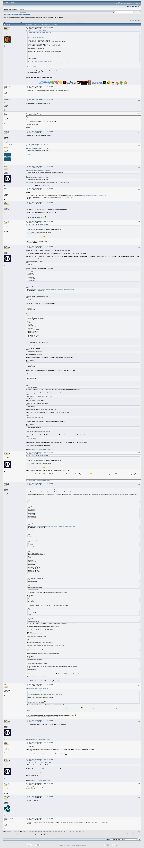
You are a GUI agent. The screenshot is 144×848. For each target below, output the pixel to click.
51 (77, 22)
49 (74, 22)
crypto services (97, 82)
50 (76, 22)
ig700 (5, 113)
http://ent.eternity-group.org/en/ (34, 214)
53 (80, 22)
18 (28, 22)
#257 (139, 760)
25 (39, 22)
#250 (139, 221)
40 (61, 22)
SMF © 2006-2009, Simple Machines (78, 845)
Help (11, 14)
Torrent (23, 12)
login (17, 9)
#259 (139, 797)
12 (19, 22)
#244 (139, 113)
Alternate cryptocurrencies (18, 17)
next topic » (138, 20)
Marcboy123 (7, 86)
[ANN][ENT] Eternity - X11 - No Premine (52, 17)
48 (73, 22)
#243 (139, 100)
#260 (139, 819)
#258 (139, 783)
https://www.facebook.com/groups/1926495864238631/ (92, 195)
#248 (139, 189)
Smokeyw (6, 131)
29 (45, 22)
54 (82, 22)
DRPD (5, 202)
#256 (139, 743)
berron (5, 166)
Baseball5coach (8, 818)
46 (70, 22)
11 (17, 22)
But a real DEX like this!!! (45, 185)
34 (52, 22)
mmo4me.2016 (8, 144)
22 (34, 22)
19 (30, 22)
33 (51, 22)
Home (7, 14)
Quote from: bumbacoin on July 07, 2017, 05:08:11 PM (39, 32)
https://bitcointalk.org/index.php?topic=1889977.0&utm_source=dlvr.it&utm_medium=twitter (50, 772)
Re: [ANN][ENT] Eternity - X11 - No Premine (41, 27)
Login (19, 14)
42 (64, 22)
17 (27, 22)
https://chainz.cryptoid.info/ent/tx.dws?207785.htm (39, 59)
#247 (139, 167)
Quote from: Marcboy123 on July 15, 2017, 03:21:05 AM (38, 170)
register (21, 9)
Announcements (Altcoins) (33, 17)
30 (46, 22)
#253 (139, 484)
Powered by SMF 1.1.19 (63, 845)
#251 (139, 247)
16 (25, 22)
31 (47, 22)
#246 (139, 145)
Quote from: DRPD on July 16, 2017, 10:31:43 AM (37, 224)
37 (56, 22)
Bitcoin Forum (6, 17)
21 (33, 22)
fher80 (5, 188)
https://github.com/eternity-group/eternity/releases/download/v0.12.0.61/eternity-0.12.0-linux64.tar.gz (51, 289)
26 (40, 22)
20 (31, 22)
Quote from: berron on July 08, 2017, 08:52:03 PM (37, 30)
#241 (139, 27)
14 (22, 22)
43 (65, 22)
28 (43, 22)
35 (53, 22)
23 (36, 22)
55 (83, 22)
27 (42, 22)
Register (23, 14)
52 (79, 22)
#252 (139, 452)
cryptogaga (7, 796)
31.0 (21, 12)
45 (68, 22)
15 (24, 22)
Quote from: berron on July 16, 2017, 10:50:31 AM (37, 688)
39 (60, 22)
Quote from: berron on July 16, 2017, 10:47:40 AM (37, 487)
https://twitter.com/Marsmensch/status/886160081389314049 (42, 716)
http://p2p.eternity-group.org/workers (36, 37)
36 (55, 22)
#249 (139, 203)
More (28, 14)
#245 (139, 132)
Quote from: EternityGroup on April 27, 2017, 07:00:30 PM (38, 762)
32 (49, 22)
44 (67, 22)
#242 (139, 87)
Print (139, 21)
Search (15, 14)
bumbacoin (7, 27)
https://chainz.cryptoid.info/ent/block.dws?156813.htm (40, 61)
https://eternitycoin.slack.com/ (67, 197)
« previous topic (130, 20)
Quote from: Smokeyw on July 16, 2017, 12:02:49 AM (37, 148)
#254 (139, 685)
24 (37, 22)
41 (62, 22)
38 (58, 22)
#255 (139, 721)
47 (71, 22)
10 (16, 22)
